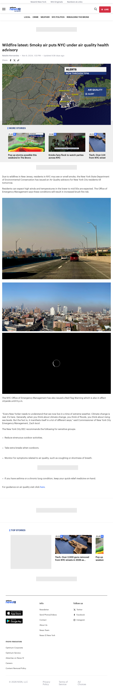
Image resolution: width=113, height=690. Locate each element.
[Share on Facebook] (11, 60)
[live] (105, 9)
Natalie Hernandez (10, 56)
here (42, 487)
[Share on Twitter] (14, 60)
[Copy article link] (18, 60)
